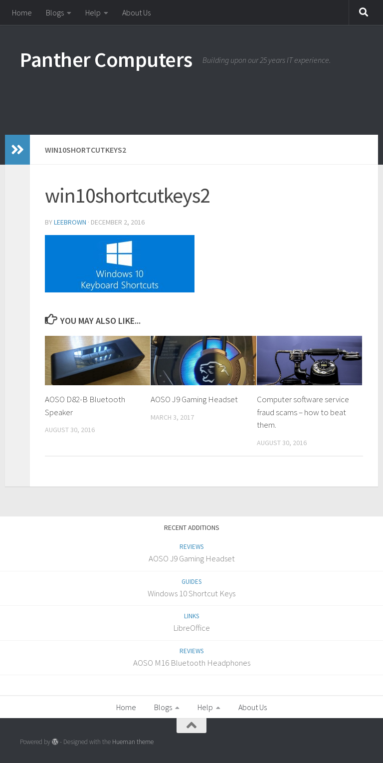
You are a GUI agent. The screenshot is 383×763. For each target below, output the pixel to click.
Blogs (55, 12)
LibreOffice (191, 627)
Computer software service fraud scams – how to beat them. (303, 412)
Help (93, 12)
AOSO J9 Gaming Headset (194, 399)
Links (191, 616)
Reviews (191, 546)
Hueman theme (133, 742)
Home (22, 12)
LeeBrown (70, 222)
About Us (136, 12)
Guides (191, 581)
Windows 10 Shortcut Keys (191, 593)
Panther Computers (106, 59)
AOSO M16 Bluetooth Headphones (191, 662)
